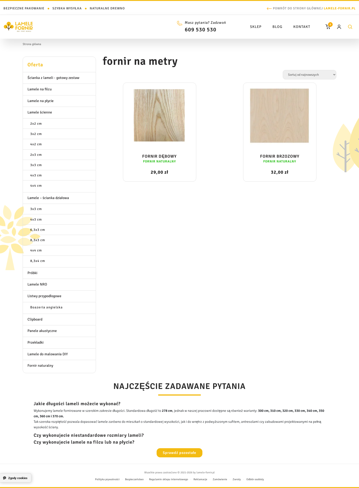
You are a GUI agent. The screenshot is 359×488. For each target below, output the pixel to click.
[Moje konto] (339, 27)
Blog (277, 26)
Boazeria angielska (46, 307)
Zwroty (237, 479)
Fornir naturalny (40, 365)
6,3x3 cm (37, 230)
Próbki (32, 273)
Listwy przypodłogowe (44, 296)
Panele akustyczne (42, 331)
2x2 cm (36, 123)
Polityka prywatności (107, 479)
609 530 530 (200, 29)
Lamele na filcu (39, 89)
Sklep (255, 26)
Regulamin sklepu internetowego (168, 479)
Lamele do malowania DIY (47, 354)
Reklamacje (200, 479)
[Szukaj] (350, 27)
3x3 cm (36, 165)
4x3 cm (36, 175)
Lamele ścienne (39, 112)
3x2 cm (36, 134)
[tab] (59, 64)
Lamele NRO (37, 284)
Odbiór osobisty (255, 479)
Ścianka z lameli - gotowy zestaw (53, 77)
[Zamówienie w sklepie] (309, 74)
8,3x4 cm (37, 261)
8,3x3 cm (37, 240)
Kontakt (301, 26)
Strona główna (32, 44)
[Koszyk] (328, 27)
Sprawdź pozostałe (179, 452)
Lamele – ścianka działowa (48, 198)
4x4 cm (36, 185)
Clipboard (34, 319)
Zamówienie (220, 479)
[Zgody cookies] (15, 478)
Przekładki (35, 342)
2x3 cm (36, 155)
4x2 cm (36, 144)
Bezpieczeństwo (134, 479)
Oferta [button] (35, 65)
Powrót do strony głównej (314, 8)
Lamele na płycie (40, 101)
